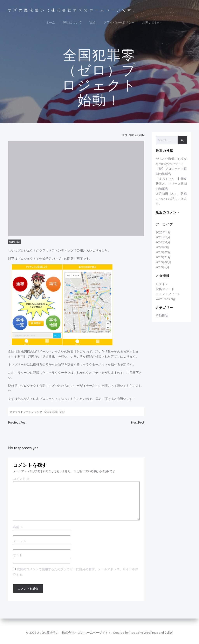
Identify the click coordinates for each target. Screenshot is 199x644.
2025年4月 (162, 234)
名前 (18, 530)
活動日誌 (14, 244)
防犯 (62, 414)
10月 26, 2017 (137, 137)
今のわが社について (169, 166)
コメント (21, 481)
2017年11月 (162, 259)
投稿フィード (164, 291)
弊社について (72, 22)
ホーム (50, 22)
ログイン (161, 286)
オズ (125, 137)
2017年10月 (163, 264)
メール (19, 544)
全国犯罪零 (50, 414)
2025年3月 (162, 239)
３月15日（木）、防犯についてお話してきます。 (171, 201)
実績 (92, 22)
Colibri (169, 632)
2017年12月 (163, 254)
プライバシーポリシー (118, 22)
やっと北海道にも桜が (171, 161)
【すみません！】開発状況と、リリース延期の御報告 (171, 186)
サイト (17, 558)
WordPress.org (165, 301)
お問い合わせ (151, 22)
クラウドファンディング (27, 414)
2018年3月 (162, 249)
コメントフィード (167, 296)
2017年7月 (162, 269)
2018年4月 (162, 244)
